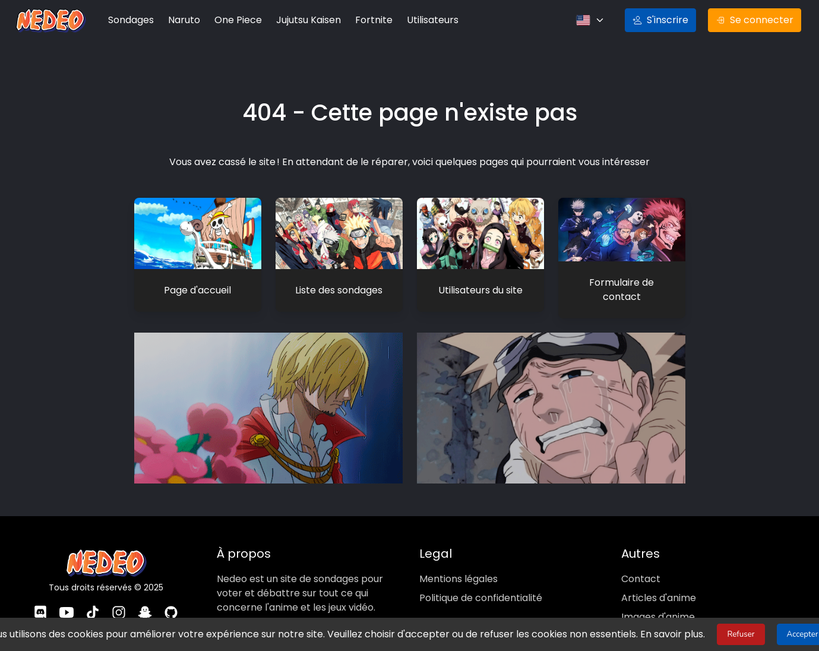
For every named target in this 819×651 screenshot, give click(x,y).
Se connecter (756, 20)
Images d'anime (656, 610)
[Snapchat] (145, 608)
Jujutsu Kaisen (302, 20)
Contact (638, 572)
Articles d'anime (656, 591)
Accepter (789, 634)
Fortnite (364, 20)
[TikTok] (93, 608)
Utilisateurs (422, 20)
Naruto (182, 20)
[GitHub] (172, 608)
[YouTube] (66, 608)
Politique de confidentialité (479, 591)
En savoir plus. (660, 634)
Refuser (727, 634)
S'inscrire (665, 20)
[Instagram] (119, 608)
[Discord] (40, 608)
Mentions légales (457, 572)
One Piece (234, 20)
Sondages (130, 20)
